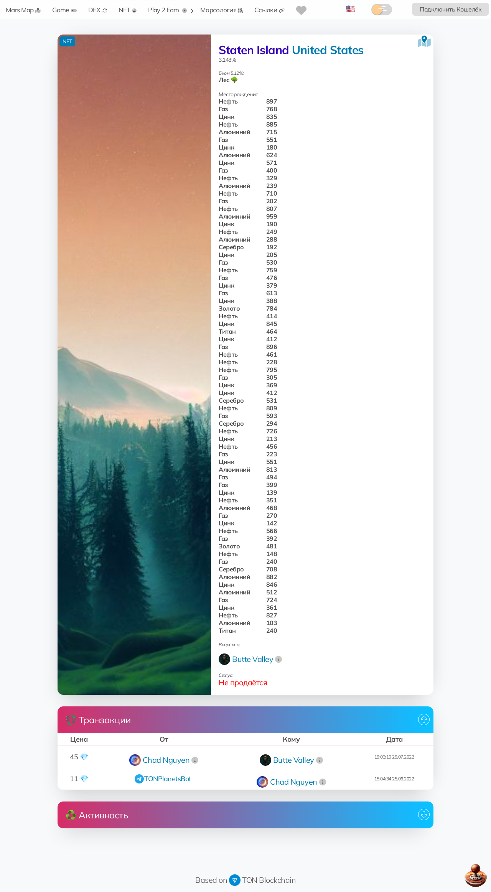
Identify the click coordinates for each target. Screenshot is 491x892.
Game (64, 10)
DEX (97, 10)
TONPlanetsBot (167, 778)
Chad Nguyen (166, 760)
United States (328, 50)
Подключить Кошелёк (450, 9)
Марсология (221, 10)
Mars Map (23, 10)
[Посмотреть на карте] (424, 41)
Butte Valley (252, 659)
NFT (128, 10)
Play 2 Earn (167, 10)
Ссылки (269, 10)
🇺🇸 (351, 8)
